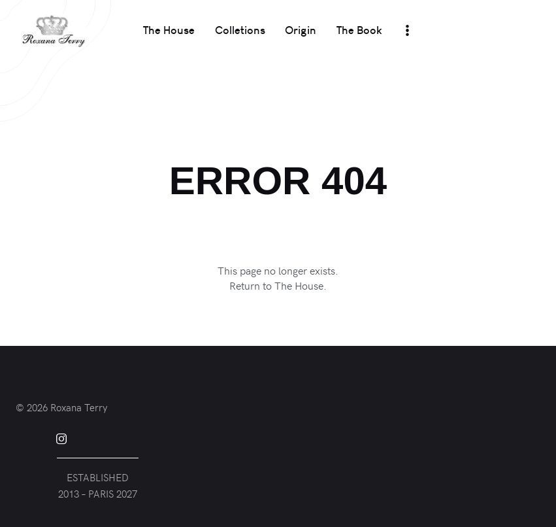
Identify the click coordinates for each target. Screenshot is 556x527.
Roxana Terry (78, 407)
